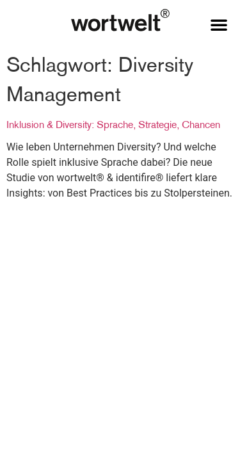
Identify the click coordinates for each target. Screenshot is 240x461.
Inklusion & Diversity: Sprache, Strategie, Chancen (113, 124)
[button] (218, 24)
